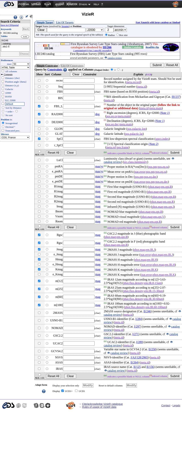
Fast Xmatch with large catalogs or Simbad (158, 22)
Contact (165, 405)
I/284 (138, 318)
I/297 (137, 326)
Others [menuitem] (83, 4)
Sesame (65, 26)
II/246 (147, 311)
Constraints (57, 69)
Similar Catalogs (132, 47)
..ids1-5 (15, 46)
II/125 (137, 366)
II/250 (152, 349)
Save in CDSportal (10, 25)
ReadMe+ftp (152, 47)
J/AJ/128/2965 (139, 357)
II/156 (150, 366)
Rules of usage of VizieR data (99, 406)
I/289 (139, 342)
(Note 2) (153, 144)
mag (97, 186)
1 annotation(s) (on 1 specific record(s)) (92, 50)
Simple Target (45, 22)
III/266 (107, 47)
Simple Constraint (47, 65)
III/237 (176, 96)
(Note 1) (165, 112)
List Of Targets (65, 22)
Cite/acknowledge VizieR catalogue (102, 403)
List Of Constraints (72, 65)
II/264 (134, 362)
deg (97, 114)
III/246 (15, 40)
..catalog (15, 43)
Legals (176, 405)
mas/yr (99, 166)
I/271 (135, 334)
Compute (8, 74)
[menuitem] (9, 4)
